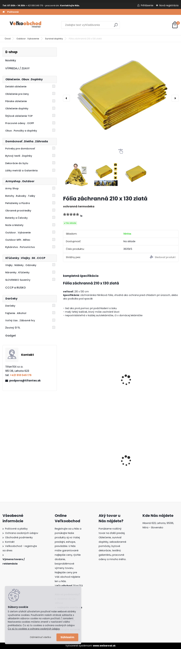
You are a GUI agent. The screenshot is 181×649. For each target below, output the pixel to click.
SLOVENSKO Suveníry (17, 280)
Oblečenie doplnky (16, 108)
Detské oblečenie (15, 86)
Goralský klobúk (115, 460)
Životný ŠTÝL (12, 327)
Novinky (10, 60)
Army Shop (12, 188)
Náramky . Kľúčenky (17, 272)
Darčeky (10, 305)
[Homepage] (4, 12)
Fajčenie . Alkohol (15, 313)
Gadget (10, 336)
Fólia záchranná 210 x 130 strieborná (119, 379)
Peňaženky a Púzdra (17, 203)
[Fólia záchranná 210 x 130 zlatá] (120, 98)
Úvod (8, 38)
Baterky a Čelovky (16, 218)
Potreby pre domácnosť (20, 148)
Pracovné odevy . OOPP (19, 123)
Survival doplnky (54, 38)
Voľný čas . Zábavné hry (20, 320)
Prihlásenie (147, 5)
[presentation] (66, 98)
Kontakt (10, 542)
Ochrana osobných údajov (21, 533)
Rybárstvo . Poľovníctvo (20, 247)
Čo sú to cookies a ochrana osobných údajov (34, 628)
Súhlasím (67, 637)
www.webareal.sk (104, 645)
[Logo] (26, 25)
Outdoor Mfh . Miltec (17, 240)
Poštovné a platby (16, 528)
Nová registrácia (168, 5)
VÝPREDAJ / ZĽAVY (17, 68)
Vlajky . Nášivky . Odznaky (20, 265)
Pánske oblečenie (16, 101)
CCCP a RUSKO (15, 288)
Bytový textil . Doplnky (18, 156)
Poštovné (13, 12)
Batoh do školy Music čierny (158, 461)
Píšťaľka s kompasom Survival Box (158, 379)
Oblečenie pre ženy (17, 94)
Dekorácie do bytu (16, 163)
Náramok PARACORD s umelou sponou (80, 379)
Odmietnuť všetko (40, 637)
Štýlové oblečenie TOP (19, 116)
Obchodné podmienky (19, 537)
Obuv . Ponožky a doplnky (21, 130)
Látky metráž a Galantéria (21, 170)
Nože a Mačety (14, 225)
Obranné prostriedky (18, 210)
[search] (116, 26)
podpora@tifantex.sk (25, 380)
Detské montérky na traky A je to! (78, 460)
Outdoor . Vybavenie (27, 38)
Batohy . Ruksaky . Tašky (20, 196)
